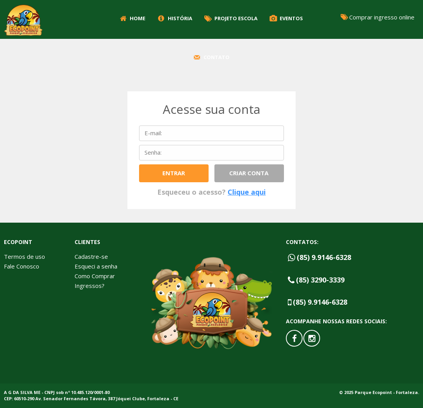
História (174, 18)
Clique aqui (247, 192)
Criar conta (248, 173)
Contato (210, 57)
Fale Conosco (21, 266)
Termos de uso (24, 256)
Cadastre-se (91, 256)
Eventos (285, 18)
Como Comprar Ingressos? (95, 280)
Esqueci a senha (96, 266)
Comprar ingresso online (376, 16)
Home (131, 18)
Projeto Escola (230, 18)
